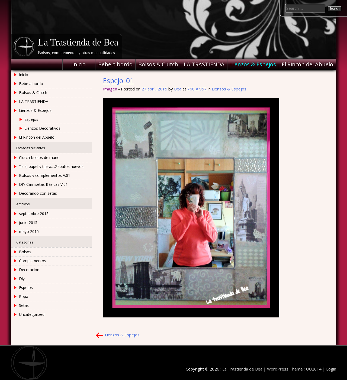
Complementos (32, 260)
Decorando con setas (38, 193)
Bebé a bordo (115, 64)
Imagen (110, 89)
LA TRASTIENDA (204, 64)
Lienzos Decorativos (42, 128)
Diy (22, 278)
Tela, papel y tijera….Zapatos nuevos (51, 166)
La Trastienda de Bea (78, 42)
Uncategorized (31, 314)
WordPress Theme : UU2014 (294, 369)
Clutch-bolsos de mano (39, 157)
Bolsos (25, 251)
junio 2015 (28, 222)
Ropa (23, 296)
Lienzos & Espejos (253, 64)
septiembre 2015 (34, 213)
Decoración (29, 269)
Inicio (79, 64)
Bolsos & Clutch (158, 64)
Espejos (31, 119)
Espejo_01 (118, 80)
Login (331, 369)
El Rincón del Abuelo (307, 64)
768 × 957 (197, 89)
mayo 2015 (29, 231)
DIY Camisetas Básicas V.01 (43, 184)
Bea (177, 89)
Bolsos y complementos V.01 (44, 175)
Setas (24, 305)
